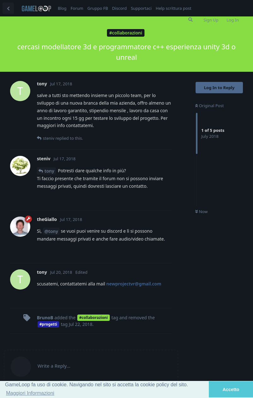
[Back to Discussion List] (8, 8)
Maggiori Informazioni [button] (30, 393)
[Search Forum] (190, 19)
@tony (51, 231)
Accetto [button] (231, 389)
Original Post (209, 105)
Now (201, 211)
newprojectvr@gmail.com (133, 284)
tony (49, 171)
